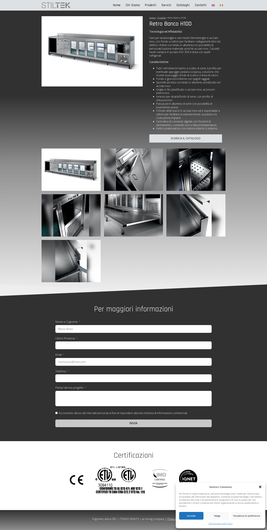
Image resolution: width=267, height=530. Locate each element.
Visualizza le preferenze (246, 515)
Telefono (60, 371)
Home (117, 5)
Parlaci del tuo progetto (69, 387)
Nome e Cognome (66, 322)
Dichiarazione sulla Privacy (221, 523)
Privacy (171, 519)
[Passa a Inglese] (213, 5)
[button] (260, 487)
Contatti (201, 5)
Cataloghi (183, 5)
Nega (217, 515)
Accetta (191, 515)
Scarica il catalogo (186, 138)
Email (58, 355)
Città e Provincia (65, 338)
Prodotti (150, 5)
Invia (133, 423)
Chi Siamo (133, 5)
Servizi (166, 5)
